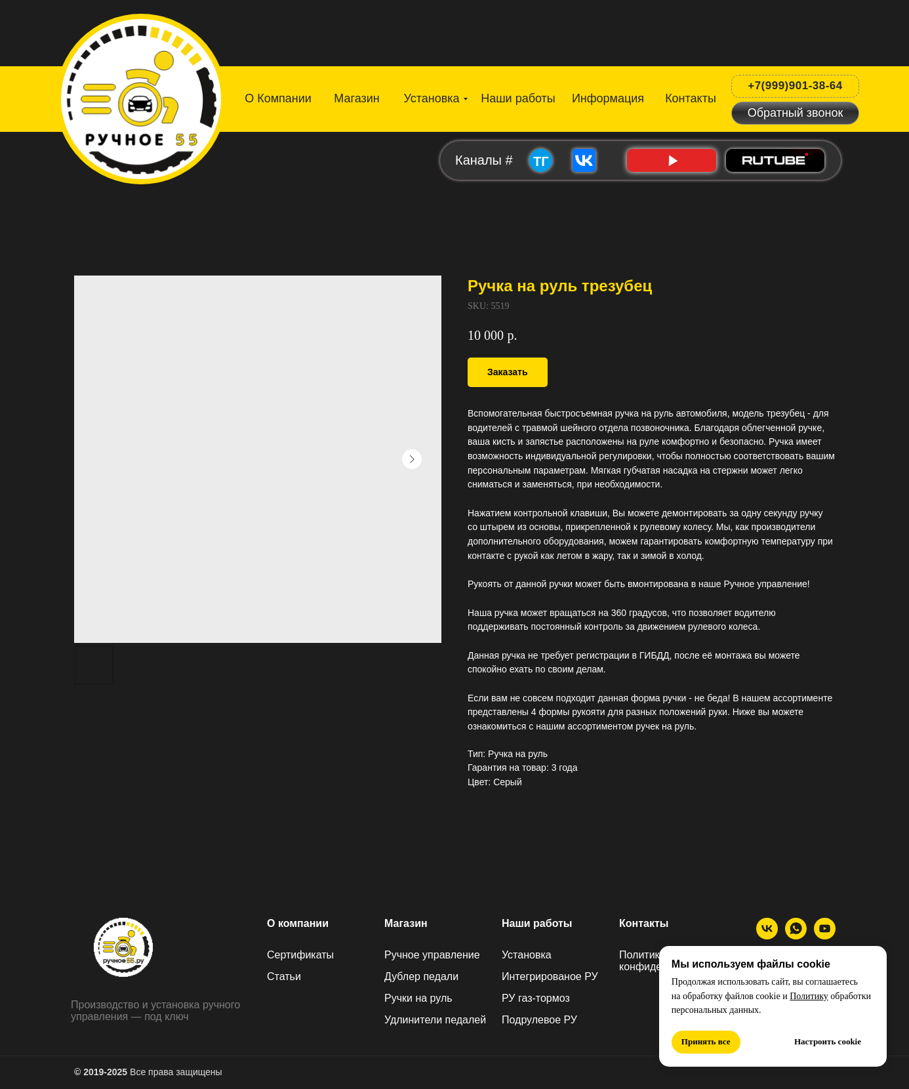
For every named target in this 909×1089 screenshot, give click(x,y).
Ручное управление (432, 954)
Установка (527, 954)
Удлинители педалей (435, 1019)
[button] (795, 113)
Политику (809, 996)
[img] (142, 95)
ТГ (541, 161)
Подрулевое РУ (539, 1019)
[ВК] (767, 935)
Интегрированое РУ (550, 976)
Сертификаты (300, 954)
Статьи (284, 976)
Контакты (643, 923)
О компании (298, 923)
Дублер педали (421, 976)
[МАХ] (796, 935)
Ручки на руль (418, 998)
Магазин (406, 923)
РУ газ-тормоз (536, 998)
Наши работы (537, 923)
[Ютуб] (825, 935)
